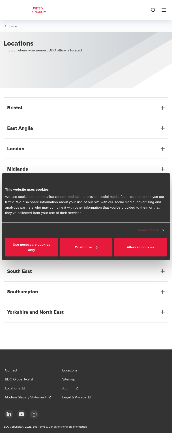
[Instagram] (34, 414)
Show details (148, 230)
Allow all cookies (140, 247)
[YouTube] (21, 414)
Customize (86, 247)
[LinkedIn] (9, 414)
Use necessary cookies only (31, 247)
